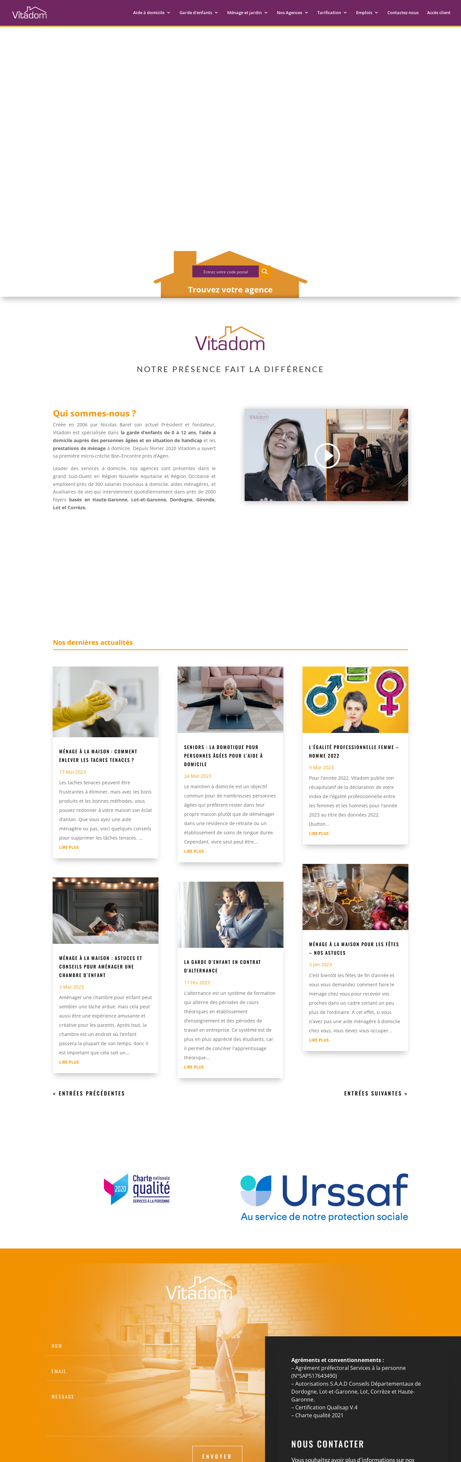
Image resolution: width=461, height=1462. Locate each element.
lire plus (69, 774)
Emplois (364, 13)
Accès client (438, 13)
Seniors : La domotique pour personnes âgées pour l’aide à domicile (223, 683)
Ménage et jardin (244, 13)
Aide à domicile (148, 13)
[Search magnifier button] (265, 199)
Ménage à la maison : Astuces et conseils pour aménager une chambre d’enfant (100, 893)
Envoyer (217, 1384)
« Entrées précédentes (89, 1020)
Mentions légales (72, 1453)
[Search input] (226, 198)
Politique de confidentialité (126, 1453)
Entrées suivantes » (376, 1020)
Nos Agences (289, 13)
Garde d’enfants (196, 13)
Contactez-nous (403, 13)
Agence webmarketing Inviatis (216, 1453)
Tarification (329, 13)
